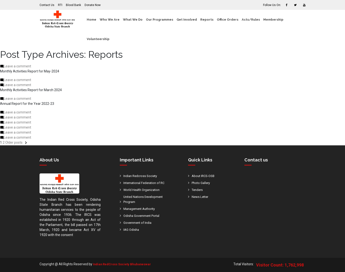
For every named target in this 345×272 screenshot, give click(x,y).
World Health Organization (143, 190)
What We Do (133, 19)
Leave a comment (17, 66)
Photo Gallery (202, 183)
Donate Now (93, 5)
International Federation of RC (146, 183)
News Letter (201, 197)
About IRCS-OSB (204, 176)
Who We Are (110, 19)
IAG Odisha (131, 229)
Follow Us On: (272, 5)
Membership (273, 19)
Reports (206, 19)
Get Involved (187, 19)
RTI (60, 5)
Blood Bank (73, 5)
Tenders (198, 190)
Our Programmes (159, 19)
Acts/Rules (251, 19)
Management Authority (141, 209)
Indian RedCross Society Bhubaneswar (123, 264)
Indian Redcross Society (141, 176)
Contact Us (47, 5)
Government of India (138, 223)
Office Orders (227, 19)
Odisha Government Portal (143, 216)
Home (91, 19)
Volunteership (98, 39)
